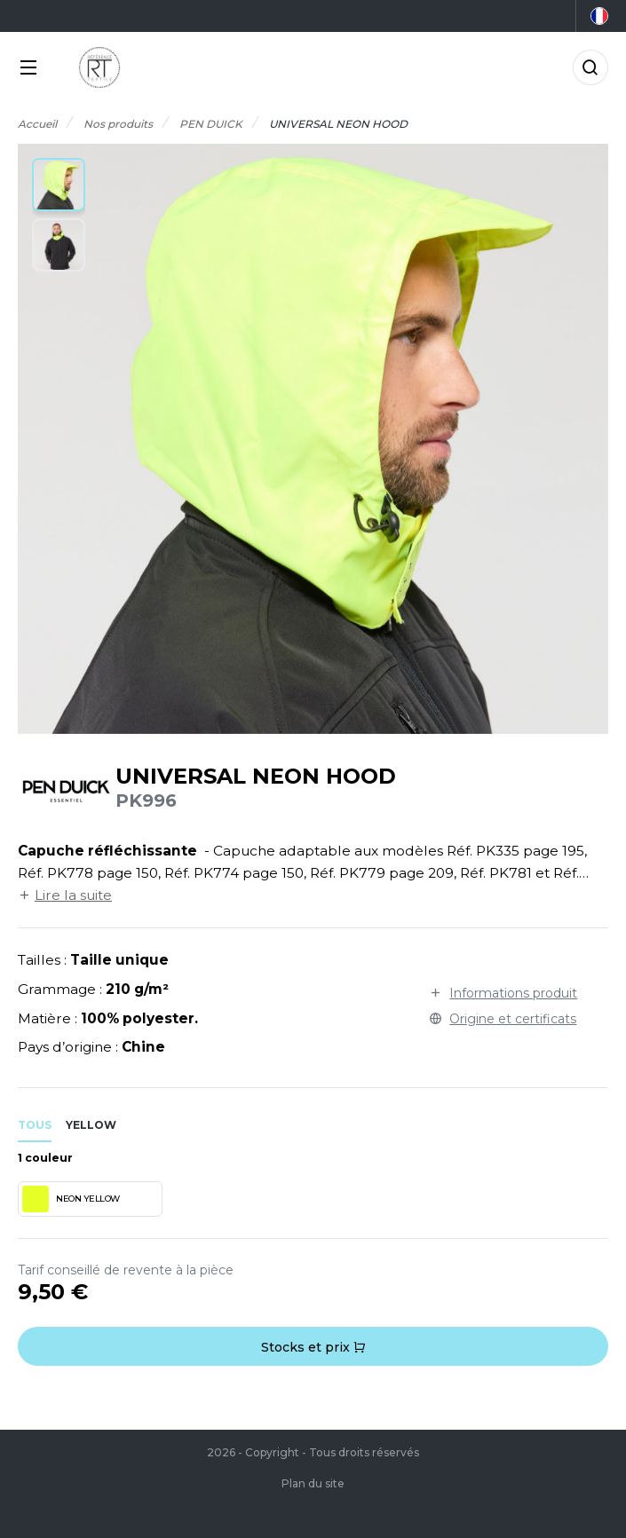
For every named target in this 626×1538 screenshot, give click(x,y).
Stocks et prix (313, 1347)
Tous (35, 1125)
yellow (91, 1125)
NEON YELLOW (71, 1199)
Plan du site (313, 1483)
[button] (58, 184)
